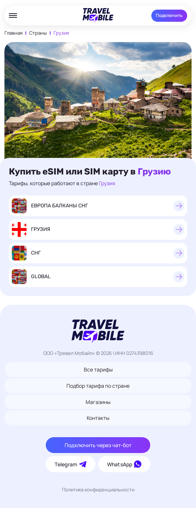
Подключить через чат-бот (98, 445)
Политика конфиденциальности (98, 489)
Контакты (98, 417)
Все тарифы (98, 369)
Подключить (169, 15)
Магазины (98, 401)
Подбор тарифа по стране (98, 385)
